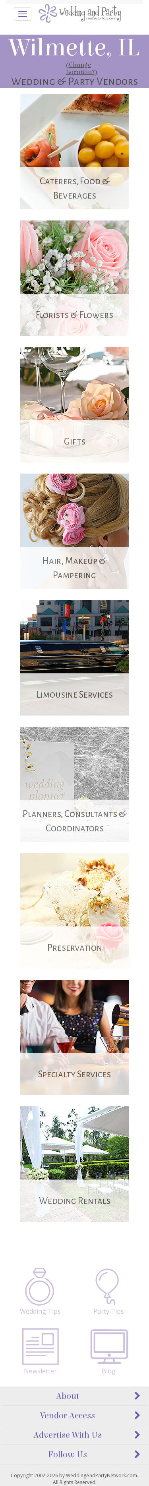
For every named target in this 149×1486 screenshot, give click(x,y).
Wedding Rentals (74, 1201)
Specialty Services (74, 1074)
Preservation (74, 948)
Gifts (74, 442)
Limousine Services (75, 695)
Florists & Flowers (74, 315)
